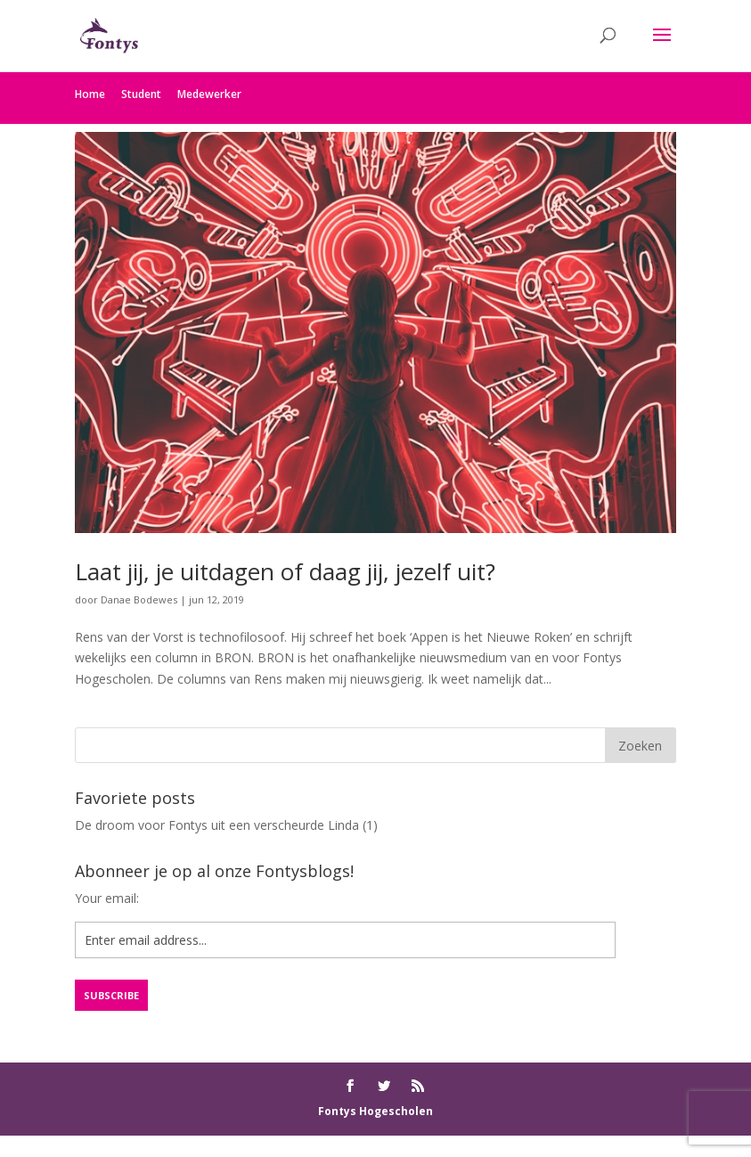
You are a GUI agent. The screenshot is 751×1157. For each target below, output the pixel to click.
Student (141, 94)
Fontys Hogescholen (375, 1111)
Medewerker (209, 94)
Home (90, 94)
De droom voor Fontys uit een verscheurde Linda (217, 824)
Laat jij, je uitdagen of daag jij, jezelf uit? (285, 571)
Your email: (107, 898)
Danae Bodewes (139, 599)
